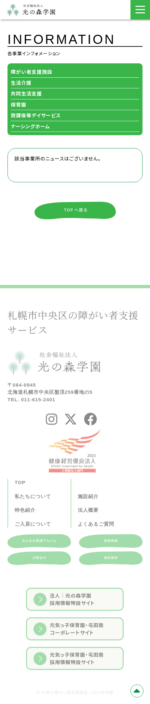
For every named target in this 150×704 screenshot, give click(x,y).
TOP (20, 496)
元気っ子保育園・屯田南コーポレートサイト (69, 643)
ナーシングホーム (30, 126)
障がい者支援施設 (31, 71)
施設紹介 (88, 510)
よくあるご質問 (96, 538)
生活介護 (21, 82)
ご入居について (33, 538)
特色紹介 (25, 524)
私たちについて (33, 510)
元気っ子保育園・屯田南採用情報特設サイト (69, 672)
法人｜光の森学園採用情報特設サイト (64, 613)
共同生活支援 (26, 93)
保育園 (18, 104)
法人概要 (88, 524)
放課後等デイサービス (36, 115)
